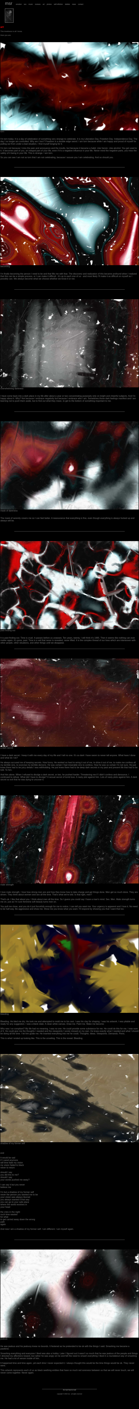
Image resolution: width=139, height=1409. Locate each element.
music (31, 4)
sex (25, 4)
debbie (67, 4)
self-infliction (58, 4)
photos (49, 4)
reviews (38, 4)
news (74, 4)
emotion (19, 4)
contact (80, 4)
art (44, 4)
